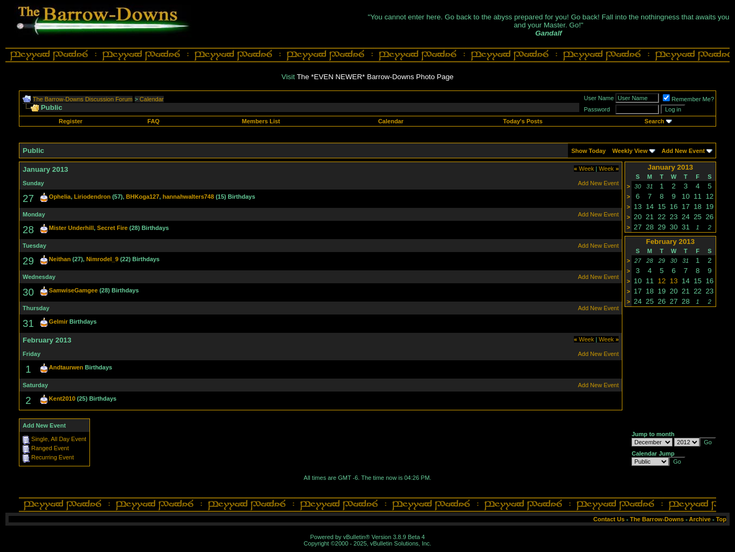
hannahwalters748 (188, 196)
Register (70, 121)
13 (674, 281)
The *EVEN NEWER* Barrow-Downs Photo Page (375, 77)
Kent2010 (62, 398)
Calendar (152, 99)
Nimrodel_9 (102, 259)
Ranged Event (50, 448)
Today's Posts (523, 121)
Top (721, 519)
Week (584, 168)
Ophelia (60, 196)
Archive (700, 519)
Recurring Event (52, 457)
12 (662, 281)
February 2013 (670, 241)
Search (654, 121)
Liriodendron (92, 196)
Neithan (60, 259)
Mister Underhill (71, 228)
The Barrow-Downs (657, 519)
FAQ (154, 121)
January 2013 (670, 167)
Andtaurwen (66, 367)
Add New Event (683, 151)
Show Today (588, 151)
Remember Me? (688, 99)
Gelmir (58, 321)
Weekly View (630, 151)
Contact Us (609, 519)
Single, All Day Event (58, 439)
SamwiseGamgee (73, 290)
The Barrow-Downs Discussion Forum (83, 99)
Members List (261, 121)
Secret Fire (112, 228)
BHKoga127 (143, 196)
